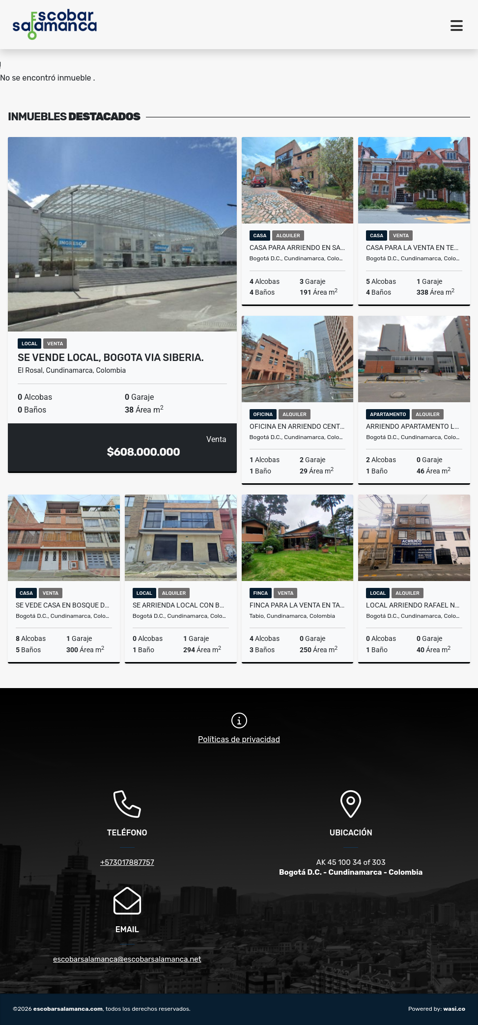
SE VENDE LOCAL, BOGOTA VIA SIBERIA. (111, 357)
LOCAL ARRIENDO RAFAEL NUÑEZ (414, 605)
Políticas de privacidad (239, 739)
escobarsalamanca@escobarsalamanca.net (127, 959)
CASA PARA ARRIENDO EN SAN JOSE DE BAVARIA (298, 247)
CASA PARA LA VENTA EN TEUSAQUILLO (414, 247)
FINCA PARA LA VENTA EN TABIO (298, 605)
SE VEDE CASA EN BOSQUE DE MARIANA (64, 605)
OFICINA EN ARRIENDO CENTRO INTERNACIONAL (298, 426)
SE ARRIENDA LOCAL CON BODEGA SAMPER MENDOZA (181, 605)
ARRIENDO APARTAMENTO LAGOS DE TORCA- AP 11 (414, 426)
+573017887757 (127, 862)
